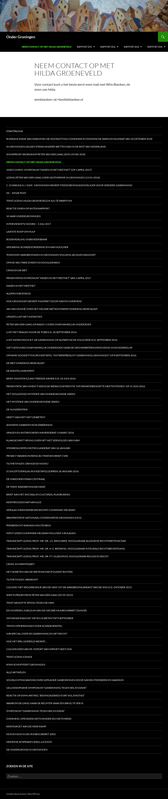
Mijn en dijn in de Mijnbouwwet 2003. (31, 734)
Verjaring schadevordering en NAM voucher (37, 247)
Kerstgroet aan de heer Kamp (26, 726)
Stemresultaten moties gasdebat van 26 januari (38, 448)
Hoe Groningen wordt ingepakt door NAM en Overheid (44, 301)
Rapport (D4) (154, 46)
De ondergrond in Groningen (27, 749)
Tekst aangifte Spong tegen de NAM (30, 602)
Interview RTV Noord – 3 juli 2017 (28, 223)
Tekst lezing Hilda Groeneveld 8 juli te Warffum (39, 200)
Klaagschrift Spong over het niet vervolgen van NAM (43, 440)
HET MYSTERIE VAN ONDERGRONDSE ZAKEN (32, 401)
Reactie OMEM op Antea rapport (28, 208)
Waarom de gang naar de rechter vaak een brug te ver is (44, 703)
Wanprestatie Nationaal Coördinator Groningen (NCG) (44, 517)
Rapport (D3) (131, 46)
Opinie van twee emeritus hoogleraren (33, 262)
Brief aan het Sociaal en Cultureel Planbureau (38, 494)
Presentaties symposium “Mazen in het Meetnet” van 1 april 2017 (48, 278)
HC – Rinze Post (16, 193)
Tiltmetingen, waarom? (22, 579)
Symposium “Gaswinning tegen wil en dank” (35, 710)
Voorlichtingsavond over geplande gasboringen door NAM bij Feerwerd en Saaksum (65, 680)
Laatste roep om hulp (20, 231)
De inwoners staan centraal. (26, 479)
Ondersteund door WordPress (23, 793)
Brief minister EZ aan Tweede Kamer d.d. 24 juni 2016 (41, 378)
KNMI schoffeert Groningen (25, 664)
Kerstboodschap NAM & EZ (23, 502)
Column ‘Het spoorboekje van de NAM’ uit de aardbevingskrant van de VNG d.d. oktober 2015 (69, 587)
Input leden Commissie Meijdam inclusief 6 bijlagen (41, 533)
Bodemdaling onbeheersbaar (26, 239)
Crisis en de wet (16, 270)
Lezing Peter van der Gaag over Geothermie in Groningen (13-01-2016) (53, 177)
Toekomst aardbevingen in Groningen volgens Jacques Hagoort (51, 254)
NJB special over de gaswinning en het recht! (36, 633)
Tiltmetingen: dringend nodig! (27, 463)
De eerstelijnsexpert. (20, 370)
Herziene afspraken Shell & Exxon (29, 741)
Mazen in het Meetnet (20, 285)
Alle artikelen (16, 672)
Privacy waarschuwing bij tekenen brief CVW (37, 455)
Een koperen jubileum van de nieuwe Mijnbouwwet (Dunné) (46, 610)
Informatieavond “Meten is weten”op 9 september (39, 618)
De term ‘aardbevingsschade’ (26, 486)
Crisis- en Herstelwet (20, 564)
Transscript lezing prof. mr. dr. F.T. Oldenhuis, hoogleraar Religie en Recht (57, 556)
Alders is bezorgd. (18, 293)
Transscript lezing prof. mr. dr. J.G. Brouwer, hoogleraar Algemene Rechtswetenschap (66, 540)
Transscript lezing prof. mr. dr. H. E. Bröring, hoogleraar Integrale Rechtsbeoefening (65, 548)
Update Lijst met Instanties (24, 316)
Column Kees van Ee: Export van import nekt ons (39, 649)
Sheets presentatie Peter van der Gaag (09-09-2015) (39, 595)
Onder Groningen (20, 36)
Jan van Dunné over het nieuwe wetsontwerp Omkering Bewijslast (52, 308)
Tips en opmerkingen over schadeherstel (34, 625)
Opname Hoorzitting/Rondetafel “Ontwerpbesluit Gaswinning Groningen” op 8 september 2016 (71, 355)
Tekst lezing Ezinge (19, 656)
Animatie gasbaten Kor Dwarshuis (29, 424)
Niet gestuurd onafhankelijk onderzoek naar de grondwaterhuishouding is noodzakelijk (69, 347)
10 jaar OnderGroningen (23, 216)
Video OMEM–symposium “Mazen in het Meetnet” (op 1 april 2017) (49, 169)
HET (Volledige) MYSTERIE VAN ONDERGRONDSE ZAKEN (40, 394)
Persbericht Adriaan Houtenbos (28, 525)
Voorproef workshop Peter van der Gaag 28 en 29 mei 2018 (45, 154)
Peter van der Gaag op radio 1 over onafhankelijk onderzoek (48, 324)
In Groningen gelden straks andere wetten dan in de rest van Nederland (56, 146)
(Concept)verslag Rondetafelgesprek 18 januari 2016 (42, 471)
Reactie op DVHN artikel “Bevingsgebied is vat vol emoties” (45, 695)
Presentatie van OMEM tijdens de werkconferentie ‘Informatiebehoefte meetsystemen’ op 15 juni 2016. (76, 386)
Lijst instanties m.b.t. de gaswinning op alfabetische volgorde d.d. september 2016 (61, 339)
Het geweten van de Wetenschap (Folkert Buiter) (39, 571)
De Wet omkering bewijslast (25, 363)
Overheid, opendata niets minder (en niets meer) (38, 718)
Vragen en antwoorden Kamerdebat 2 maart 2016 (40, 432)
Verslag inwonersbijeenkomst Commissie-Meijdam (40, 509)
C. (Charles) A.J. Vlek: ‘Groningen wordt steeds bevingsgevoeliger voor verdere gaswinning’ (69, 185)
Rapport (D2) (107, 46)
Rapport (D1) (84, 46)
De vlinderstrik (17, 409)
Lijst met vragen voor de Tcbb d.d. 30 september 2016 (41, 332)
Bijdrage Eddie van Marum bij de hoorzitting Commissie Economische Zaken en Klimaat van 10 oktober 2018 (79, 138)
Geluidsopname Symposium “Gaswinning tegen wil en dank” (46, 687)
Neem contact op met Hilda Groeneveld (46, 46)
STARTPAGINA (14, 131)
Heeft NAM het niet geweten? (25, 417)
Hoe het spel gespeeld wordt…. (27, 641)
